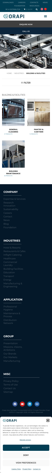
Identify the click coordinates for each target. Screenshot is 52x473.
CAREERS (22, 2)
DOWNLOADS (8, 2)
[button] (47, 420)
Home (9, 73)
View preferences (26, 463)
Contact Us (37, 469)
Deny (26, 455)
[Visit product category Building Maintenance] (13, 159)
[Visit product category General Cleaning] (13, 118)
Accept (26, 447)
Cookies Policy (16, 469)
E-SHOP (29, 9)
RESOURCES (34, 6)
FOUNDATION (19, 6)
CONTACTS (34, 2)
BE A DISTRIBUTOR (13, 9)
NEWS (45, 2)
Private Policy (26, 469)
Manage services (25, 440)
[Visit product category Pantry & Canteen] (38, 118)
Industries (19, 73)
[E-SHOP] (24, 9)
